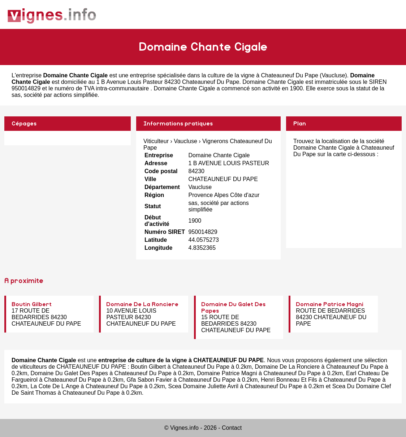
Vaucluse (333, 75)
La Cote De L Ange (54, 386)
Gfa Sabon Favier (149, 380)
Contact (232, 428)
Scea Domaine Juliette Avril (203, 386)
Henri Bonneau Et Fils (289, 380)
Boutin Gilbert (32, 304)
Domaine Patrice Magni (329, 304)
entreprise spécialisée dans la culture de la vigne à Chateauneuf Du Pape (224, 75)
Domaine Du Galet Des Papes (69, 373)
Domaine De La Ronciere (142, 304)
